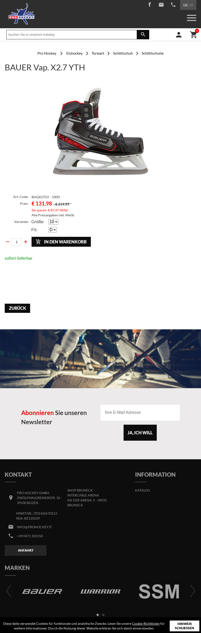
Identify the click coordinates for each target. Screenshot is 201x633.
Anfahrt (25, 550)
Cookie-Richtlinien (146, 623)
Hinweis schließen (184, 626)
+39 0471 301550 (30, 536)
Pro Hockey (46, 53)
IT (191, 5)
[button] (97, 615)
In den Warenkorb (61, 242)
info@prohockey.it (34, 527)
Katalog (142, 490)
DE (185, 5)
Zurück (17, 308)
